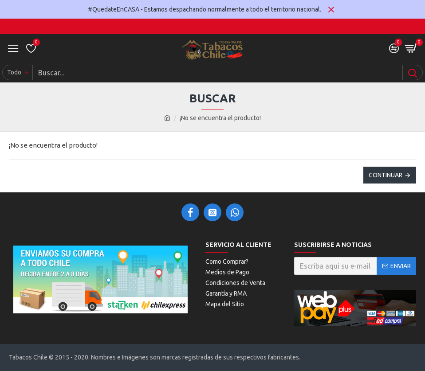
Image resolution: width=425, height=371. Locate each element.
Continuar (385, 175)
